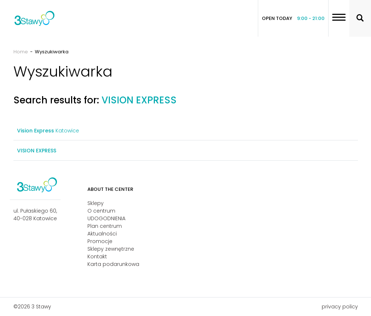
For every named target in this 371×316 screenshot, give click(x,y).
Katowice (48, 130)
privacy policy (340, 306)
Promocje (99, 241)
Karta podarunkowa (113, 264)
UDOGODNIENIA (106, 218)
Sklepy (95, 203)
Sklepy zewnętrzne (110, 249)
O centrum (101, 210)
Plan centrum (104, 226)
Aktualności (102, 233)
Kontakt (97, 256)
